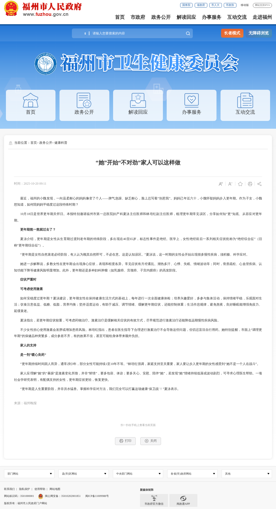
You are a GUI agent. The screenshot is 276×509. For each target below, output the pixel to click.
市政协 (230, 4)
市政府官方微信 (154, 500)
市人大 (215, 4)
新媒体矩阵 (146, 489)
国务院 (186, 4)
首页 (120, 17)
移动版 (245, 4)
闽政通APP (183, 500)
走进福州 (262, 17)
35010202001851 (71, 495)
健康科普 (60, 143)
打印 (125, 441)
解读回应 (186, 17)
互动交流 (237, 17)
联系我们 (9, 489)
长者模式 (232, 33)
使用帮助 (39, 489)
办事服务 (211, 17)
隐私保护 (24, 489)
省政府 (201, 4)
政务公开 (161, 17)
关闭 (151, 441)
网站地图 (55, 489)
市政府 (138, 17)
